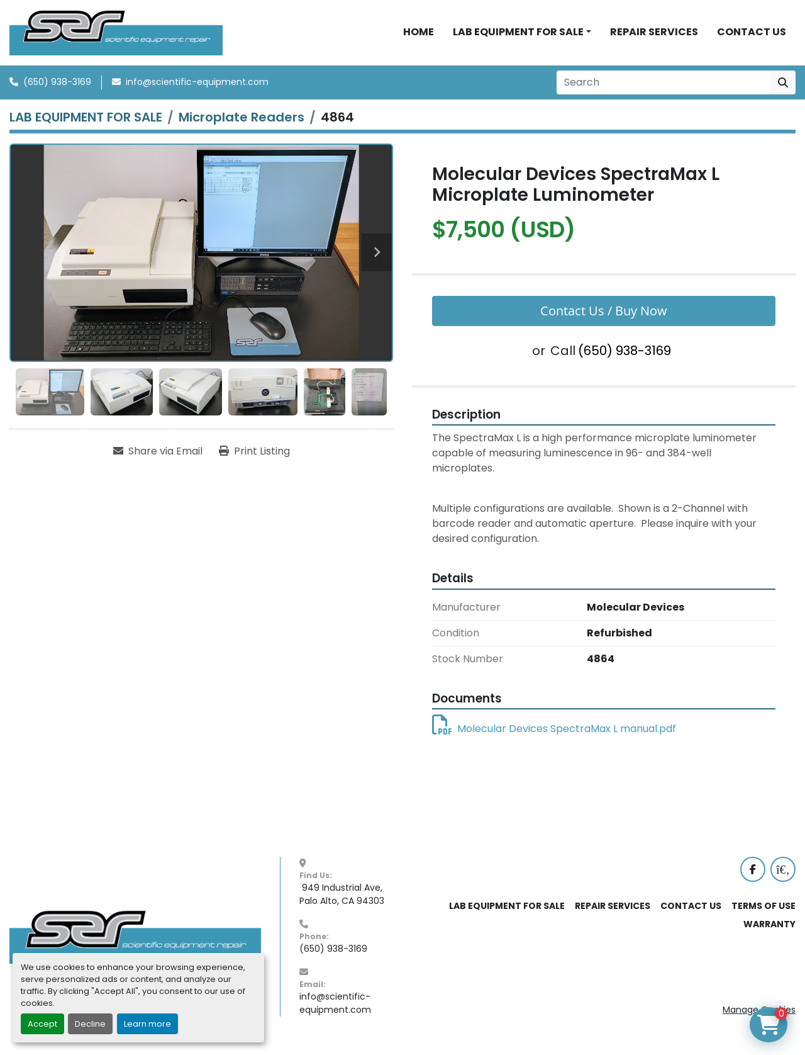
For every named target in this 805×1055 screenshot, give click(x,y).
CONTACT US (751, 36)
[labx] (783, 877)
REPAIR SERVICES (654, 36)
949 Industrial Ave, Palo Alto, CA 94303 (342, 902)
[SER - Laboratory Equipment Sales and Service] (135, 944)
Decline (90, 1023)
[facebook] (752, 877)
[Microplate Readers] (241, 125)
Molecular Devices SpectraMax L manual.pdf (554, 737)
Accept (42, 1023)
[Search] (663, 91)
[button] (522, 36)
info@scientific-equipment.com (197, 90)
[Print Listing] (254, 459)
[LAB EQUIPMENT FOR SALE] (85, 125)
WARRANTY (769, 932)
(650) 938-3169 (57, 90)
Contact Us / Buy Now (603, 318)
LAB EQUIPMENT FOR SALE (518, 36)
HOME (418, 36)
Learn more (147, 1023)
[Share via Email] (158, 459)
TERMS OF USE (763, 914)
